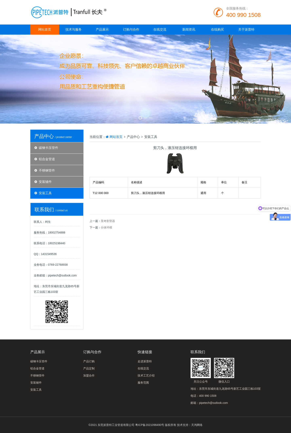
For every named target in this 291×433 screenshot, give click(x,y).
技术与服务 (73, 29)
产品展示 (102, 29)
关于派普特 (246, 29)
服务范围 (143, 382)
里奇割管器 (108, 221)
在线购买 (217, 29)
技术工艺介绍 (146, 375)
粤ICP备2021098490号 (149, 425)
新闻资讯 (188, 29)
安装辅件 (45, 181)
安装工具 (45, 193)
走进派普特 (145, 361)
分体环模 (106, 227)
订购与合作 (131, 29)
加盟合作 (89, 375)
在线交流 (159, 29)
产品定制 (89, 368)
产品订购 (89, 361)
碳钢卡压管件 (48, 147)
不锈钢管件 (47, 170)
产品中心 (133, 137)
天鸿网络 (196, 425)
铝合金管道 (47, 159)
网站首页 (44, 29)
